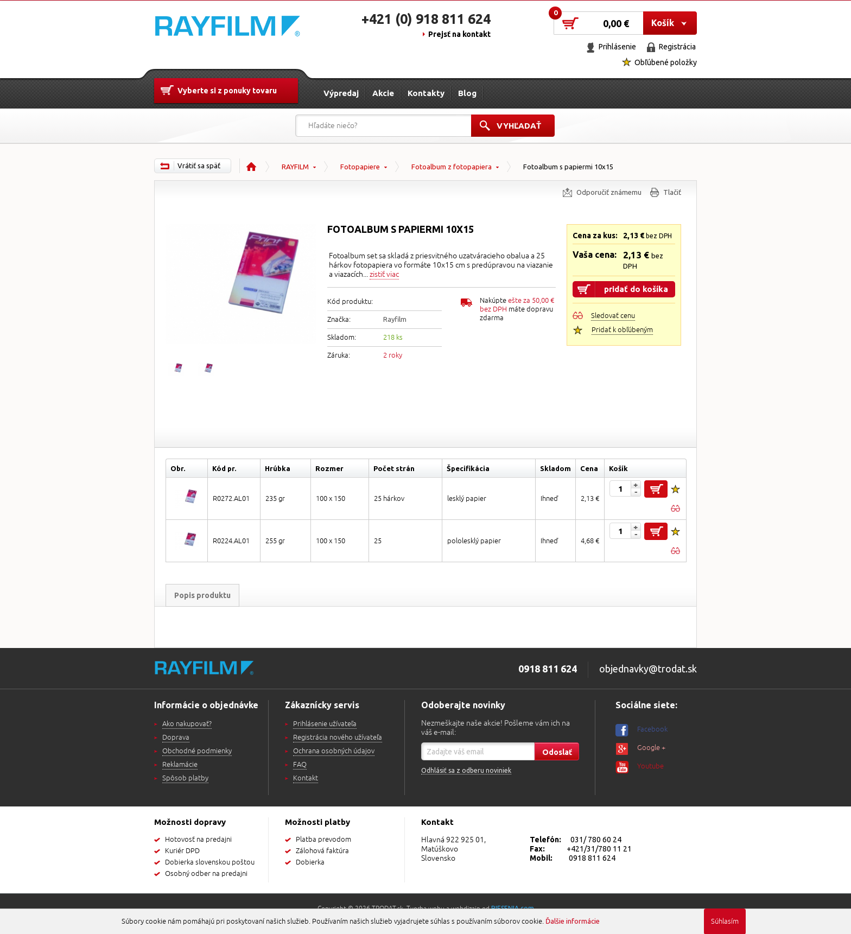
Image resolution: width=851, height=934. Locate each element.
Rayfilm (395, 319)
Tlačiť (672, 192)
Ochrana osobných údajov (333, 751)
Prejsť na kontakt (459, 34)
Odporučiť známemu (609, 192)
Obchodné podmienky (197, 751)
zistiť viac (384, 274)
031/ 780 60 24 (595, 839)
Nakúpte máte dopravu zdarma (517, 309)
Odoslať (557, 752)
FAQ (300, 764)
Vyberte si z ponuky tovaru (227, 90)
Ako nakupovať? (187, 724)
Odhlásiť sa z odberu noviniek (466, 770)
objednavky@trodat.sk (648, 668)
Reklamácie (180, 764)
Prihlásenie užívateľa (325, 724)
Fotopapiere (360, 166)
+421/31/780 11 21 (599, 848)
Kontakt (305, 778)
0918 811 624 (592, 858)
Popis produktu (202, 595)
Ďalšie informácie (572, 921)
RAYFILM (295, 166)
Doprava (175, 737)
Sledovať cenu (613, 316)
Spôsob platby (185, 778)
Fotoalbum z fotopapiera (451, 166)
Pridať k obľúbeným (622, 330)
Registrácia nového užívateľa (337, 737)
